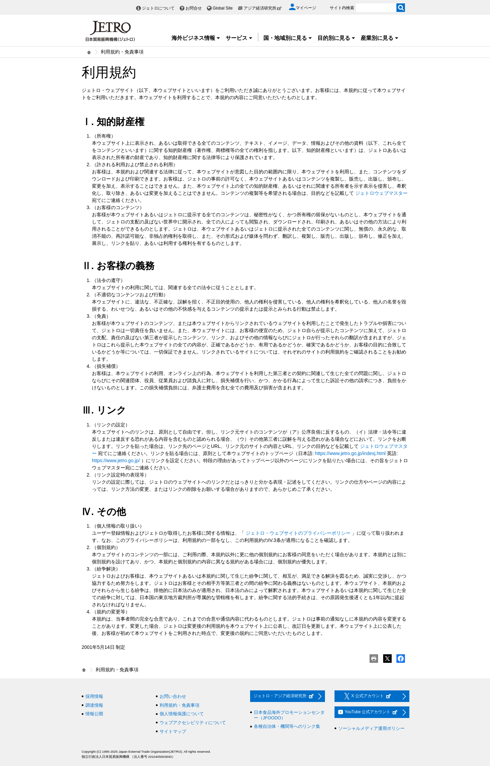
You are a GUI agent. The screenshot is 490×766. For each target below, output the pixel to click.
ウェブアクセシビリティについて (193, 722)
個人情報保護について (182, 713)
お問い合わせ (173, 696)
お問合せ (193, 8)
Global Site (223, 8)
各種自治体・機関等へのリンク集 (287, 726)
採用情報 (94, 696)
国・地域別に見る (287, 38)
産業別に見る (380, 38)
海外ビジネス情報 (196, 38)
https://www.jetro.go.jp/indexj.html (350, 453)
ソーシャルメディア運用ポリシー (371, 728)
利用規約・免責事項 (179, 705)
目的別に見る (336, 38)
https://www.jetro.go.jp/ (116, 460)
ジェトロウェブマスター (381, 193)
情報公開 (94, 713)
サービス (239, 38)
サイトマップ (173, 731)
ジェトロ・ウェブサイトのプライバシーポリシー (298, 533)
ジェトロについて (158, 8)
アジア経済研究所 (263, 8)
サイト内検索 (342, 7)
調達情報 (94, 705)
